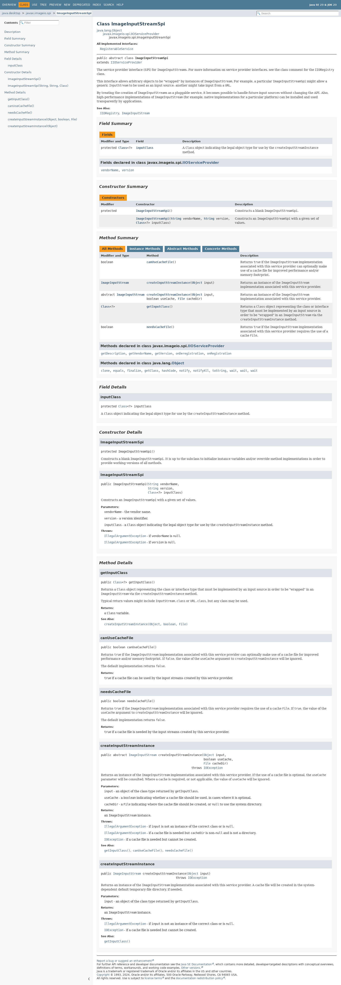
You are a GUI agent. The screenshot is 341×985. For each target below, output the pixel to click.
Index (97, 4)
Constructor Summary (19, 45)
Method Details (15, 92)
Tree (43, 4)
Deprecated (81, 4)
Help (120, 4)
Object (197, 282)
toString (219, 370)
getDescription (113, 353)
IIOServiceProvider (126, 62)
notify (184, 370)
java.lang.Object (109, 30)
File (181, 298)
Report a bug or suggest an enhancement (124, 960)
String (176, 218)
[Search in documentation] (297, 13)
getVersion (163, 353)
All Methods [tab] (112, 248)
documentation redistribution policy (199, 978)
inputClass (15, 65)
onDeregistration (190, 353)
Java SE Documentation (196, 964)
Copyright (103, 974)
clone (105, 370)
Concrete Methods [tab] (221, 248)
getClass (151, 370)
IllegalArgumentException (125, 536)
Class (122, 147)
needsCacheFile (159, 327)
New (67, 4)
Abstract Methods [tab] (182, 248)
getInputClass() (18, 99)
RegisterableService (116, 49)
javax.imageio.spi (38, 13)
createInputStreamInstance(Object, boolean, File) (42, 119)
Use (34, 4)
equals (118, 370)
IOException (213, 767)
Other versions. (191, 967)
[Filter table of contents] (39, 22)
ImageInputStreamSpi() (24, 79)
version (128, 170)
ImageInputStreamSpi (74, 13)
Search (109, 4)
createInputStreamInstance (168, 282)
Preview (55, 4)
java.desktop (11, 13)
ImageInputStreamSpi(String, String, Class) (38, 85)
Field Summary (14, 38)
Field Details (13, 58)
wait (233, 370)
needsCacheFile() (20, 112)
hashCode (169, 370)
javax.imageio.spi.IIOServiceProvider (131, 34)
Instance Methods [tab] (145, 248)
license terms (153, 978)
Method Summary (16, 52)
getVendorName (140, 353)
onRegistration (219, 353)
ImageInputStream (115, 282)
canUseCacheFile (160, 262)
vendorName (109, 170)
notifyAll (201, 370)
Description (12, 31)
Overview (9, 4)
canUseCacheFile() (21, 106)
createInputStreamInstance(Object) (32, 126)
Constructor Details (18, 72)
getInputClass (158, 306)
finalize (134, 370)
